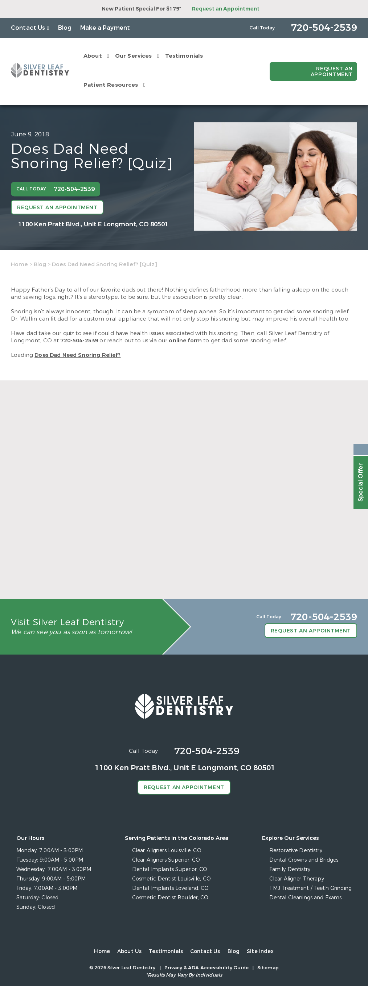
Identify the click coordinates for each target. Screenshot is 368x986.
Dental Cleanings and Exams (305, 897)
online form (185, 340)
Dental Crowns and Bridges (304, 860)
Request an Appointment (225, 8)
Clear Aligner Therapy (296, 878)
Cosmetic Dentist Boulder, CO (170, 897)
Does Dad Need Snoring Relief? (77, 355)
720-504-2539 (79, 340)
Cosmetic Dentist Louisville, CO (171, 878)
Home (19, 264)
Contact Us (28, 28)
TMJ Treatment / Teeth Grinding (310, 888)
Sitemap (268, 968)
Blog (65, 28)
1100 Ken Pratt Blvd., (93, 224)
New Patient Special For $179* (141, 8)
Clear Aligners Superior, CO (166, 860)
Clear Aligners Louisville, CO (166, 850)
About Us (129, 951)
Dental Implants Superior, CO (170, 869)
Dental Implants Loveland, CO (170, 888)
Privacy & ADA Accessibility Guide (206, 968)
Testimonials (184, 55)
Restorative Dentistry (295, 850)
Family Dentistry (289, 869)
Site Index (260, 951)
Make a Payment (105, 28)
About (92, 55)
